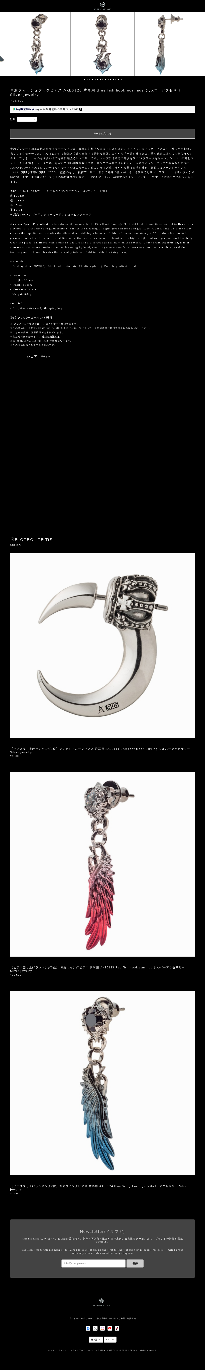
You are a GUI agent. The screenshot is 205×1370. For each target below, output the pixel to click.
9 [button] (105, 79)
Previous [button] (6, 44)
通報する (45, 356)
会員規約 (131, 1318)
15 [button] (121, 79)
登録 (135, 1263)
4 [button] (92, 79)
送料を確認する (51, 336)
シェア (32, 356)
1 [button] (84, 79)
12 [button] (113, 79)
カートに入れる (102, 133)
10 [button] (108, 79)
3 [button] (89, 79)
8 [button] (102, 79)
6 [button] (97, 79)
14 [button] (118, 79)
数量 (13, 119)
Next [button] (199, 44)
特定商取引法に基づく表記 (111, 1318)
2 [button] (87, 79)
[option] (38, 44)
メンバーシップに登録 (27, 324)
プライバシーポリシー (81, 1318)
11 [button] (110, 79)
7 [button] (100, 79)
